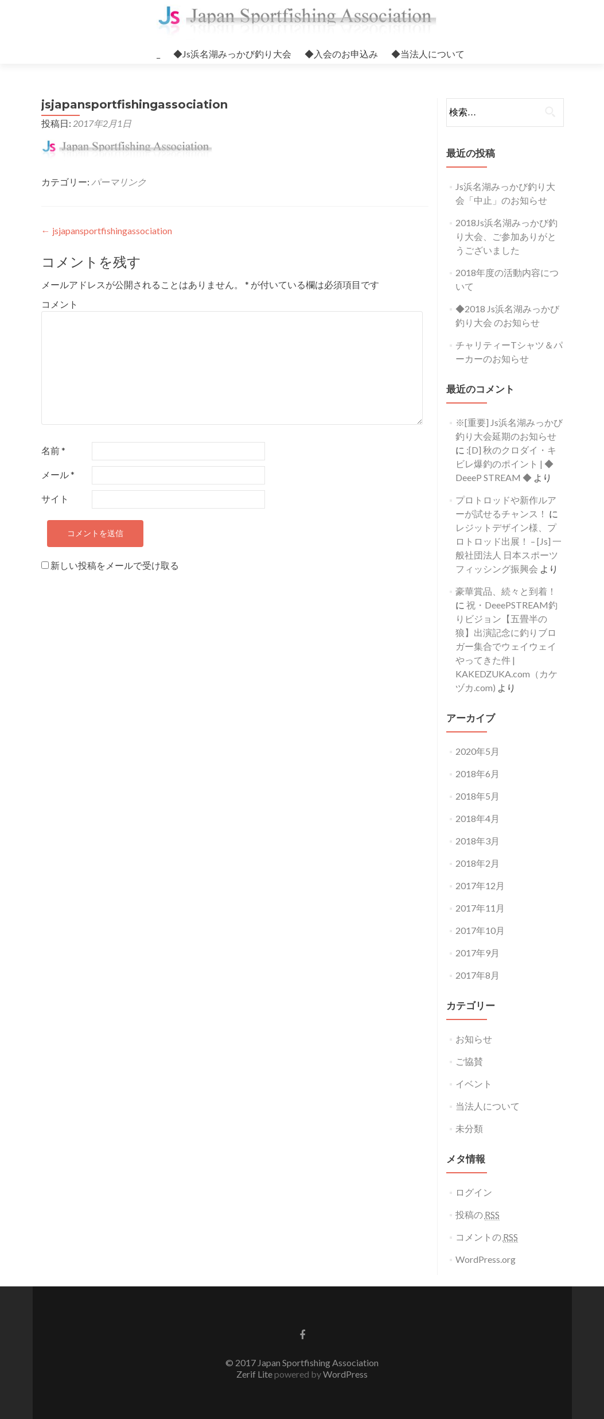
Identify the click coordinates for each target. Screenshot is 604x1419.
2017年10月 (480, 930)
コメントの (486, 1237)
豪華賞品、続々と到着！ (505, 591)
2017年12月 (480, 885)
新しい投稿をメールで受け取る (114, 565)
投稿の (477, 1214)
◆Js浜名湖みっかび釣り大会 (232, 53)
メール (58, 474)
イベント (473, 1083)
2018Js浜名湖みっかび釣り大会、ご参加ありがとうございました (506, 236)
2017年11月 (480, 907)
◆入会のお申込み (341, 53)
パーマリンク (118, 181)
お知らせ (473, 1038)
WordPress (344, 1373)
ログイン (473, 1192)
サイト (55, 498)
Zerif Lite (255, 1373)
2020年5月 (477, 751)
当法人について (487, 1105)
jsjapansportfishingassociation (106, 230)
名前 (53, 450)
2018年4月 (477, 818)
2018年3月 (477, 840)
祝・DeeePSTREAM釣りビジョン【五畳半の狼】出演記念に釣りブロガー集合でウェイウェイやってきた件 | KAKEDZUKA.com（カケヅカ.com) (506, 646)
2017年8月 (477, 975)
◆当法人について (428, 53)
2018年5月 (477, 795)
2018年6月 (477, 773)
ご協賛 (469, 1061)
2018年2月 (477, 863)
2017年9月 (477, 952)
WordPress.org (485, 1259)
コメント (59, 303)
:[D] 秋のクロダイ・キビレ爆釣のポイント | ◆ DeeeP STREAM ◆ (505, 463)
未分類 (469, 1128)
